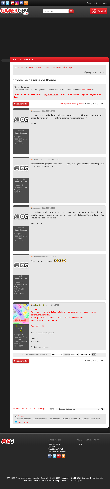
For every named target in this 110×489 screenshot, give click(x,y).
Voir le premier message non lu (72, 103)
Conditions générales (56, 449)
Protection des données (57, 452)
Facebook (49, 455)
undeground (86, 89)
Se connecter (102, 3)
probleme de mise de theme (34, 80)
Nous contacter (54, 444)
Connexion (99, 72)
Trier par (70, 354)
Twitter (54, 455)
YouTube (59, 455)
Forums (21, 67)
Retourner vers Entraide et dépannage (29, 408)
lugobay (38, 256)
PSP (47, 67)
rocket (38, 111)
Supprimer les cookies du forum (46, 418)
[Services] (26, 3)
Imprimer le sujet (95, 67)
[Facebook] (3, 3)
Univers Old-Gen (35, 67)
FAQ (89, 72)
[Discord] (21, 3)
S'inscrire (91, 3)
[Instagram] (17, 3)
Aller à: (51, 409)
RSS (63, 455)
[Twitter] (7, 3)
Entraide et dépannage (62, 67)
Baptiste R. (39, 305)
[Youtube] (12, 3)
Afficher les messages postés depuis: (42, 354)
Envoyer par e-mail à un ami (101, 67)
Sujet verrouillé (20, 103)
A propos (51, 446)
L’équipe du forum (23, 418)
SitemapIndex (22, 422)
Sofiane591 (39, 159)
